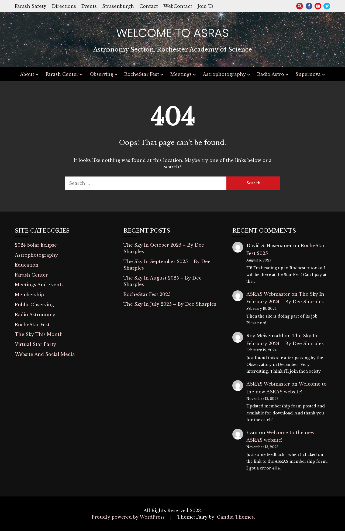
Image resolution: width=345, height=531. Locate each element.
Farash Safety (30, 6)
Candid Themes (235, 517)
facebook (309, 6)
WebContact (177, 6)
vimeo (326, 6)
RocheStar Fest (141, 74)
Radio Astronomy (35, 314)
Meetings (181, 74)
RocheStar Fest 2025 (147, 294)
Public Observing (34, 304)
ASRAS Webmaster (268, 294)
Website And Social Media (45, 354)
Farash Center (62, 74)
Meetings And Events (39, 284)
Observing (101, 74)
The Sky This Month (39, 334)
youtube (318, 6)
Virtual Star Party (35, 344)
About (27, 74)
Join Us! (206, 6)
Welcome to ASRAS (172, 33)
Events (89, 6)
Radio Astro (270, 74)
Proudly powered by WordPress (129, 517)
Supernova (308, 74)
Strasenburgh (118, 6)
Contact (148, 6)
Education (27, 265)
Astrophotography (224, 74)
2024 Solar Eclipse (36, 245)
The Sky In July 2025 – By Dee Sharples (169, 304)
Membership (29, 294)
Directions (64, 6)
